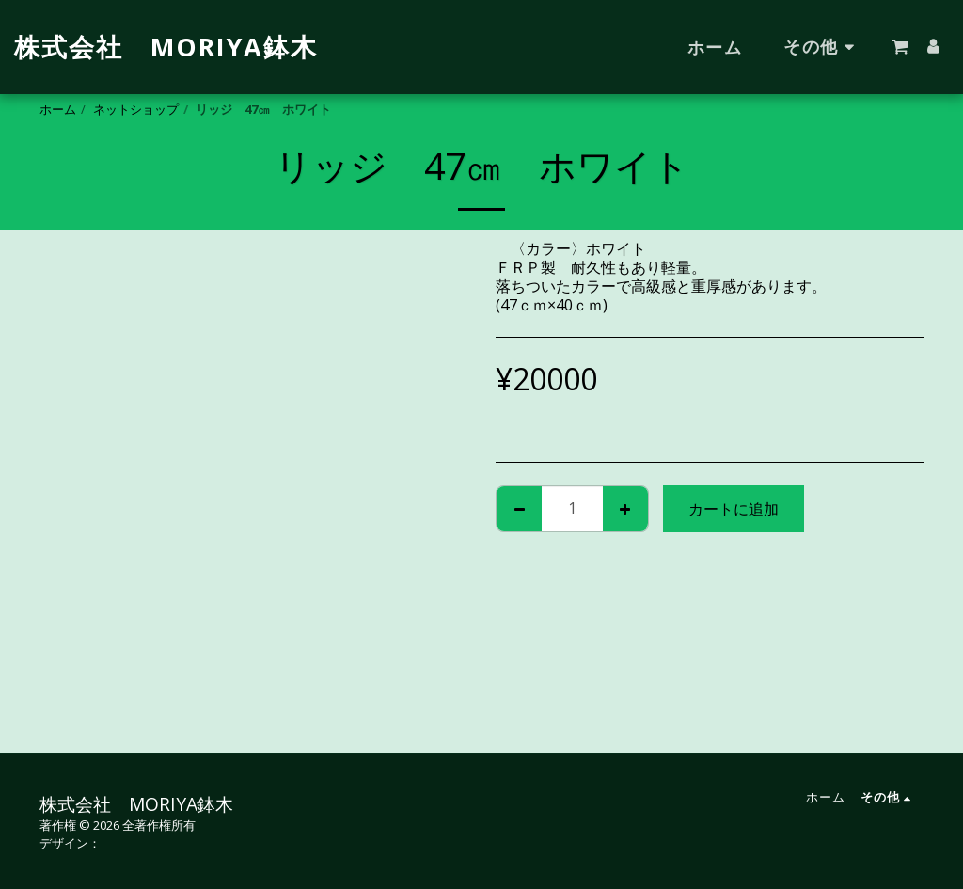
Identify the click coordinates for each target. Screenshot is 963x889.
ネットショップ (136, 109)
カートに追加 (733, 509)
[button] (900, 47)
